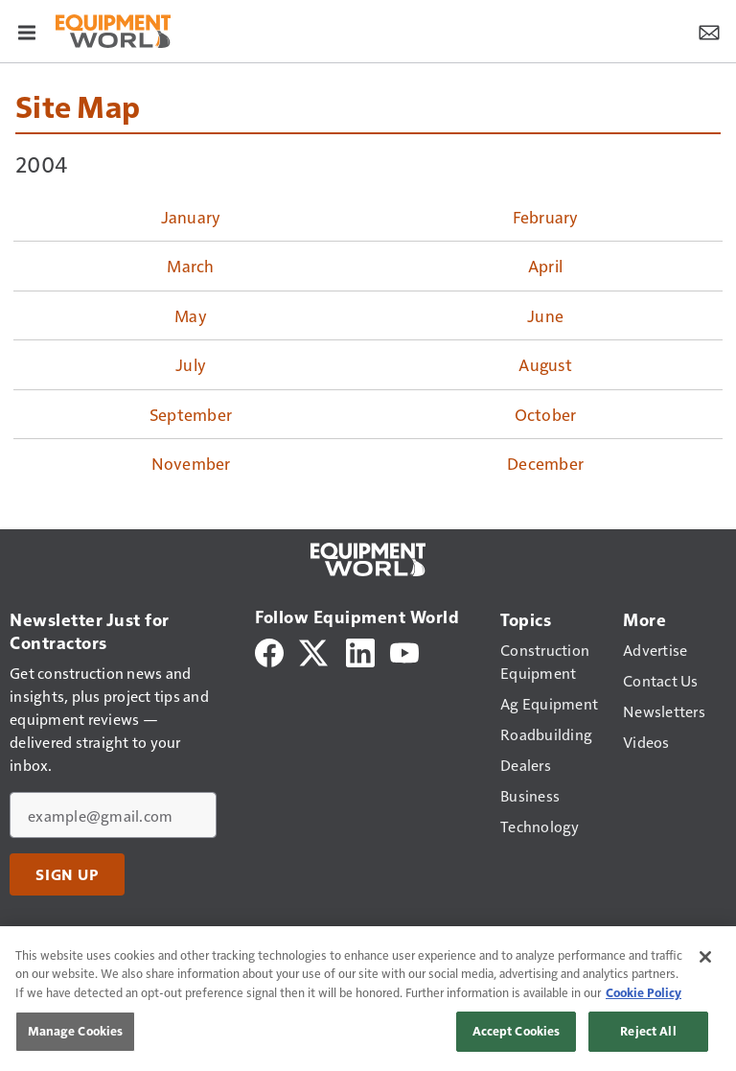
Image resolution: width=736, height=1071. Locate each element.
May (190, 315)
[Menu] (26, 30)
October (546, 414)
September (191, 414)
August (545, 364)
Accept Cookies (516, 1030)
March (190, 265)
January (191, 216)
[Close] (705, 957)
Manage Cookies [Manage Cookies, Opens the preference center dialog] (76, 1030)
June (545, 315)
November (191, 463)
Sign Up (67, 874)
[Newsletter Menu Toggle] (709, 30)
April (545, 265)
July (190, 364)
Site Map (77, 105)
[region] (368, 998)
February (546, 216)
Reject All (648, 1030)
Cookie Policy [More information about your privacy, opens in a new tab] (643, 992)
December (545, 463)
